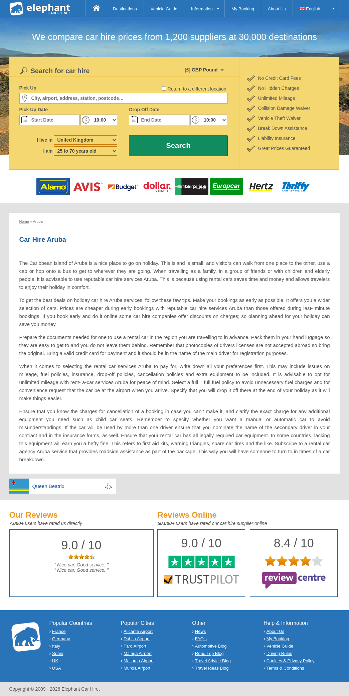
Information (202, 8)
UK (55, 660)
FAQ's (201, 638)
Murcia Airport (137, 668)
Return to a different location (197, 89)
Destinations (125, 8)
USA (56, 668)
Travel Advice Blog (213, 660)
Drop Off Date (144, 109)
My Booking (242, 8)
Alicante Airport (138, 631)
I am (47, 151)
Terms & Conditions (285, 668)
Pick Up (27, 88)
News (200, 631)
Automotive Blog (211, 646)
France (58, 631)
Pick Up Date (33, 109)
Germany (61, 638)
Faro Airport (135, 646)
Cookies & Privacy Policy (291, 660)
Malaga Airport (138, 653)
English (310, 8)
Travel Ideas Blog (212, 668)
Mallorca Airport (139, 660)
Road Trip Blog (209, 653)
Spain (57, 653)
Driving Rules (279, 653)
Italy (56, 646)
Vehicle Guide (164, 8)
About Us (277, 8)
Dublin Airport (137, 638)
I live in (44, 140)
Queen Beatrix (48, 486)
